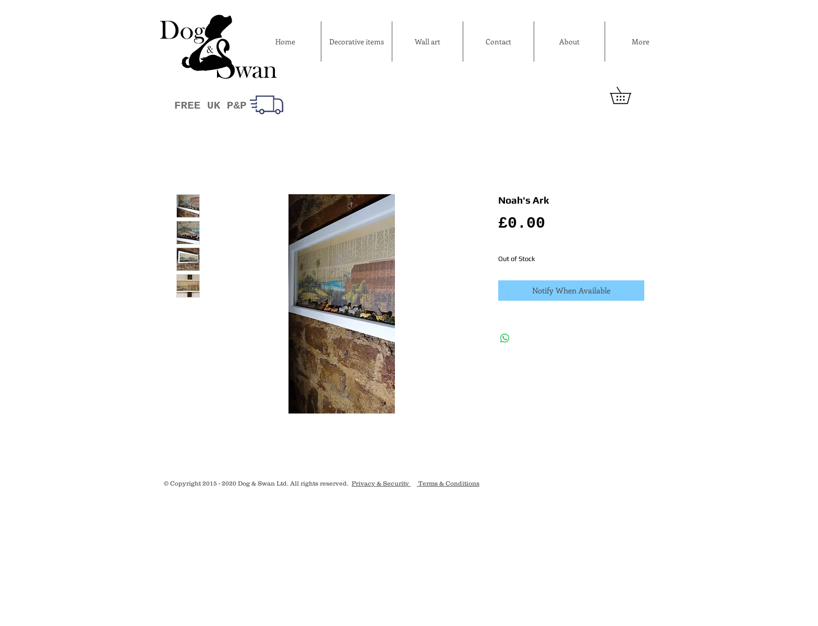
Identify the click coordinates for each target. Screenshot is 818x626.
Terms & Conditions (448, 483)
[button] (628, 95)
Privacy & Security (381, 483)
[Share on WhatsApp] (505, 338)
